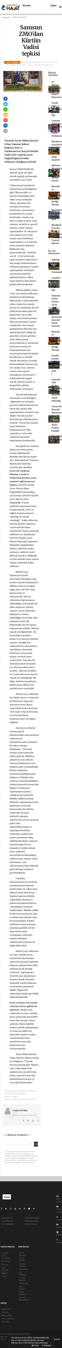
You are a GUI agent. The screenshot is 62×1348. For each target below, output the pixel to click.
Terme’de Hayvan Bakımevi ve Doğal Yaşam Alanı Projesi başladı (56, 418)
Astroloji (5, 1322)
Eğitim (4, 1273)
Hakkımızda (7, 1218)
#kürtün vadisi (11, 1096)
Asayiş (4, 1276)
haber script (5, 1345)
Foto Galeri (59, 1199)
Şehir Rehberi (22, 1293)
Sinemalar (23, 1283)
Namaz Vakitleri (22, 1265)
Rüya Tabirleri (7, 1318)
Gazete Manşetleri (24, 1298)
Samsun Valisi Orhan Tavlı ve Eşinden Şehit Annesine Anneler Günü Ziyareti (56, 310)
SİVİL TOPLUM (19, 17)
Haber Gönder (31, 1224)
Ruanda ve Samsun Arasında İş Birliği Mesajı (56, 195)
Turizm (4, 1264)
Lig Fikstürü (23, 1273)
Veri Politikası (7, 1224)
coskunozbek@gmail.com (24, 1115)
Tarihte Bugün (22, 1279)
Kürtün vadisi (17, 798)
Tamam (46, 1345)
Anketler (5, 1312)
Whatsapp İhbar (32, 1221)
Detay (35, 1345)
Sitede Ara (6, 1309)
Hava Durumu (23, 1254)
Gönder (36, 1144)
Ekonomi (5, 1261)
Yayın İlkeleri (7, 1221)
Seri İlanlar (22, 1287)
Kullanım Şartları (32, 1218)
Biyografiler (6, 1315)
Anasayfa (6, 17)
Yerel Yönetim (5, 1268)
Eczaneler (23, 1269)
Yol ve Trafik (22, 1259)
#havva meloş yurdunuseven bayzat (21, 1099)
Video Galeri (59, 1209)
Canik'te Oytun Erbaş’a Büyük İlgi (55, 284)
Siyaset (26, 5)
